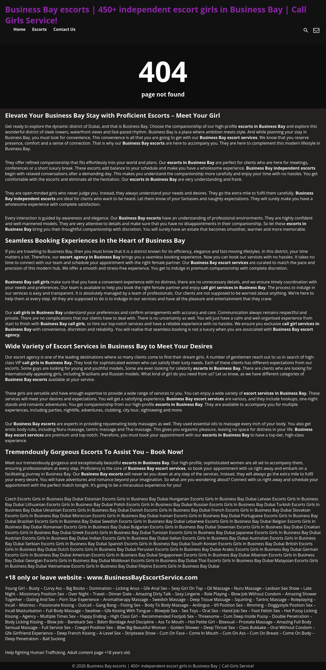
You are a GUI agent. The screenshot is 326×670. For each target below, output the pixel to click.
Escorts (39, 29)
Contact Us (64, 29)
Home (19, 29)
